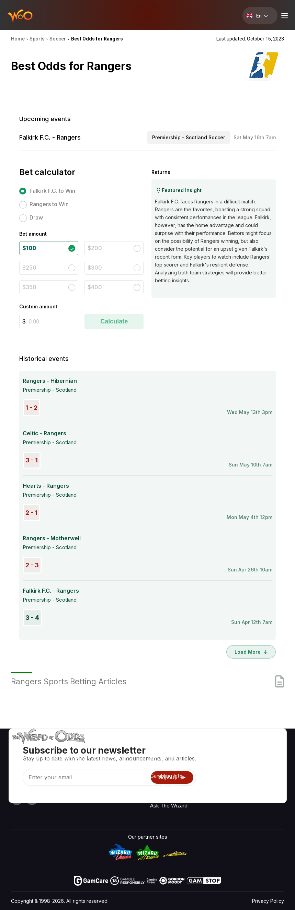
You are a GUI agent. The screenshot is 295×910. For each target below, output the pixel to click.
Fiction (266, 787)
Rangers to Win (49, 204)
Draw (36, 217)
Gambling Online (169, 795)
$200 (95, 248)
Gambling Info (166, 775)
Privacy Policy (268, 901)
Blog (263, 767)
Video (265, 757)
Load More (251, 652)
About (229, 747)
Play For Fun (164, 785)
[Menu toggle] (283, 15)
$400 (95, 287)
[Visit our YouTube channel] (17, 799)
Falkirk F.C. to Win (52, 190)
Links (228, 767)
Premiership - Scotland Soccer (188, 137)
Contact (231, 757)
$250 (29, 267)
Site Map (268, 777)
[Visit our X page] (32, 799)
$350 (29, 287)
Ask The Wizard (169, 805)
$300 (95, 267)
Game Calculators (171, 766)
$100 (29, 248)
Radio (264, 747)
